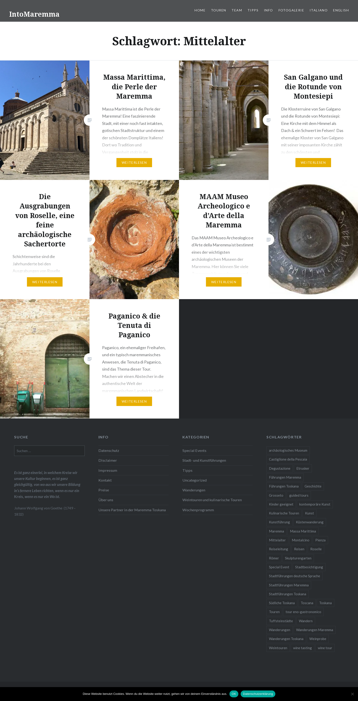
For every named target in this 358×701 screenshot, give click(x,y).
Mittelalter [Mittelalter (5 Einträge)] (277, 540)
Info (268, 10)
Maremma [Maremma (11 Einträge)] (276, 531)
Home (200, 10)
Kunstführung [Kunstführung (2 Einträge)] (279, 522)
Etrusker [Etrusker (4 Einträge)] (302, 468)
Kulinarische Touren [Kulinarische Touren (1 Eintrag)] (284, 513)
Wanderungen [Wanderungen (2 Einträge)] (279, 630)
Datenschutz (108, 450)
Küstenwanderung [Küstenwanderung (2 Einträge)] (310, 522)
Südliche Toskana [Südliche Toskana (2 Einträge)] (282, 603)
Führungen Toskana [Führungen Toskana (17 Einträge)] (284, 486)
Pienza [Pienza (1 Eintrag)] (320, 540)
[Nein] (352, 694)
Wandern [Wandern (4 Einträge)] (306, 621)
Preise (103, 490)
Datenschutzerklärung (258, 694)
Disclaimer (107, 460)
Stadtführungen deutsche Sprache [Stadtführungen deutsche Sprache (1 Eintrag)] (294, 576)
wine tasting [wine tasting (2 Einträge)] (302, 648)
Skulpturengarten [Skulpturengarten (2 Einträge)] (298, 558)
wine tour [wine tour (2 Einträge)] (325, 648)
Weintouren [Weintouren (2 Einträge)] (278, 648)
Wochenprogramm (198, 510)
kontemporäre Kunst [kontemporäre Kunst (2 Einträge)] (314, 504)
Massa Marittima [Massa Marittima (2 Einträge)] (303, 531)
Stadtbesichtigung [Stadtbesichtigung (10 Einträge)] (309, 567)
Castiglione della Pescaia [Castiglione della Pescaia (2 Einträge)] (288, 459)
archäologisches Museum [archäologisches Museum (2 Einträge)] (288, 450)
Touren (218, 10)
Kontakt (105, 480)
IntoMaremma (34, 14)
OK (234, 694)
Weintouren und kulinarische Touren (212, 500)
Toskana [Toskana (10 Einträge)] (325, 603)
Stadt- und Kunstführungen (204, 460)
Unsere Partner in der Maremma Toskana (132, 510)
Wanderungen (193, 490)
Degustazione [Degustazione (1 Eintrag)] (279, 468)
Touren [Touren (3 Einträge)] (274, 612)
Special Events (194, 450)
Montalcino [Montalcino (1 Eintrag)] (300, 540)
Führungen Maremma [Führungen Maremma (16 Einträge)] (285, 477)
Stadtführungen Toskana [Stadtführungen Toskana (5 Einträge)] (287, 594)
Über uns (105, 500)
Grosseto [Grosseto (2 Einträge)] (276, 495)
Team (237, 10)
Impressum (107, 470)
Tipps (252, 10)
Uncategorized (194, 480)
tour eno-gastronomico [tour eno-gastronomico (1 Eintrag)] (303, 612)
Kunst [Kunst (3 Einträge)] (309, 513)
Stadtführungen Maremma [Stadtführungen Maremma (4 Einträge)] (289, 585)
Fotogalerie (291, 10)
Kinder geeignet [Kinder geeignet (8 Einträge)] (281, 504)
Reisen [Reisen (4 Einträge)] (299, 549)
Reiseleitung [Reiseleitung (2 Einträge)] (278, 549)
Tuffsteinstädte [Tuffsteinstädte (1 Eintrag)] (281, 621)
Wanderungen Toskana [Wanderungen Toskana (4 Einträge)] (286, 639)
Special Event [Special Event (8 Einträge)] (279, 567)
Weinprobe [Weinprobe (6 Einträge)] (317, 639)
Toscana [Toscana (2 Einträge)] (307, 603)
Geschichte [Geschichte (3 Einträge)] (313, 486)
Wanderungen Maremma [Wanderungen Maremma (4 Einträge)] (314, 630)
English (341, 10)
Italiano (319, 10)
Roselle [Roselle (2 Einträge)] (316, 549)
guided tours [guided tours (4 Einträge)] (298, 495)
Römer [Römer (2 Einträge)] (274, 558)
